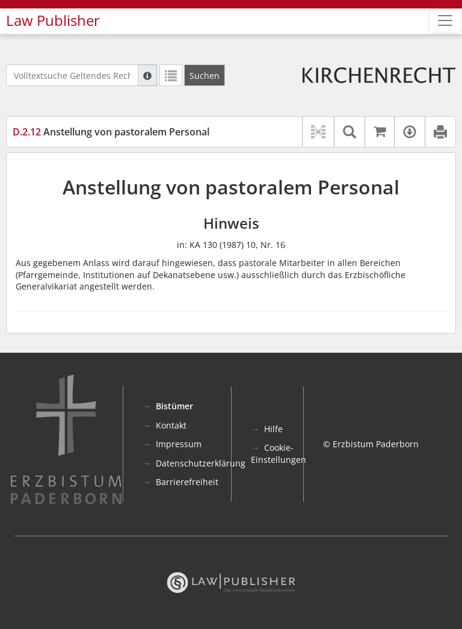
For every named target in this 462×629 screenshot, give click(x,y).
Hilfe (273, 429)
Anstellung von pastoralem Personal (111, 131)
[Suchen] (204, 75)
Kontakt (171, 425)
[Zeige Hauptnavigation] (445, 20)
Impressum (179, 444)
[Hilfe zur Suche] (147, 75)
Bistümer (174, 406)
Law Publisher (53, 20)
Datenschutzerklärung (200, 463)
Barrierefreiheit (187, 482)
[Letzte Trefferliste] (170, 75)
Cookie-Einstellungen (278, 453)
